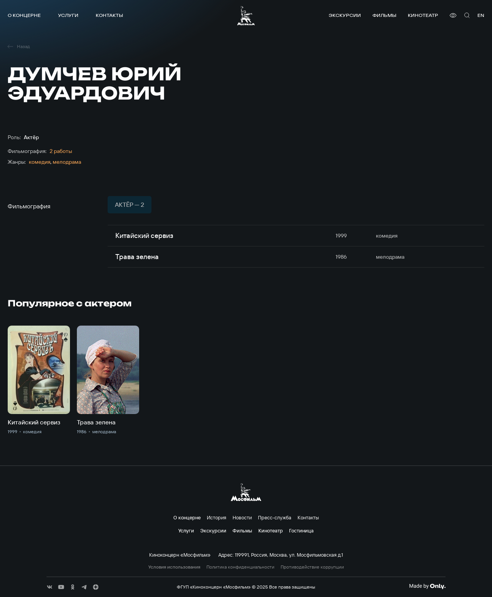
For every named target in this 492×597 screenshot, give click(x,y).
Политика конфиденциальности (240, 567)
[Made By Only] (427, 586)
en (480, 15)
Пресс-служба (274, 517)
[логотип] (246, 15)
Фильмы (384, 15)
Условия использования (174, 567)
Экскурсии (345, 15)
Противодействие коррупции (312, 567)
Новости (242, 517)
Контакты (109, 15)
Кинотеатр (423, 15)
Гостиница (301, 530)
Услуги (68, 15)
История (216, 517)
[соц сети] (50, 587)
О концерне (24, 15)
